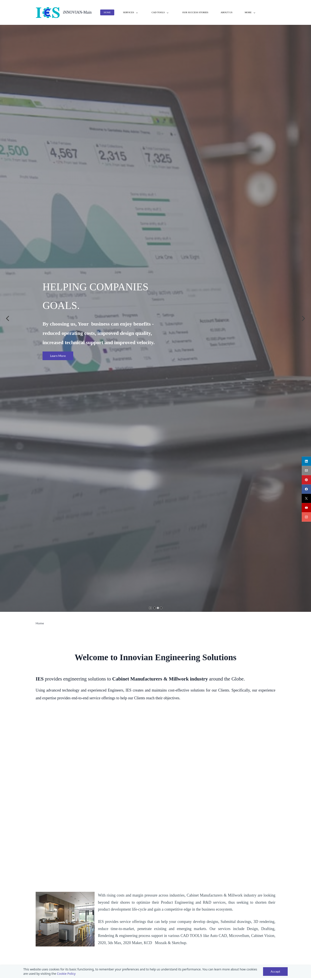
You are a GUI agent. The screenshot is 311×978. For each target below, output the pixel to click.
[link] (65, 895)
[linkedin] (306, 461)
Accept (275, 971)
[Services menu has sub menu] (131, 12)
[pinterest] (306, 479)
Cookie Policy (66, 974)
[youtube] (306, 507)
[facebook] (306, 489)
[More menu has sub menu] (250, 12)
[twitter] (306, 498)
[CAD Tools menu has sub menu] (160, 12)
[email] (306, 470)
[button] (7, 318)
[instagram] (306, 517)
